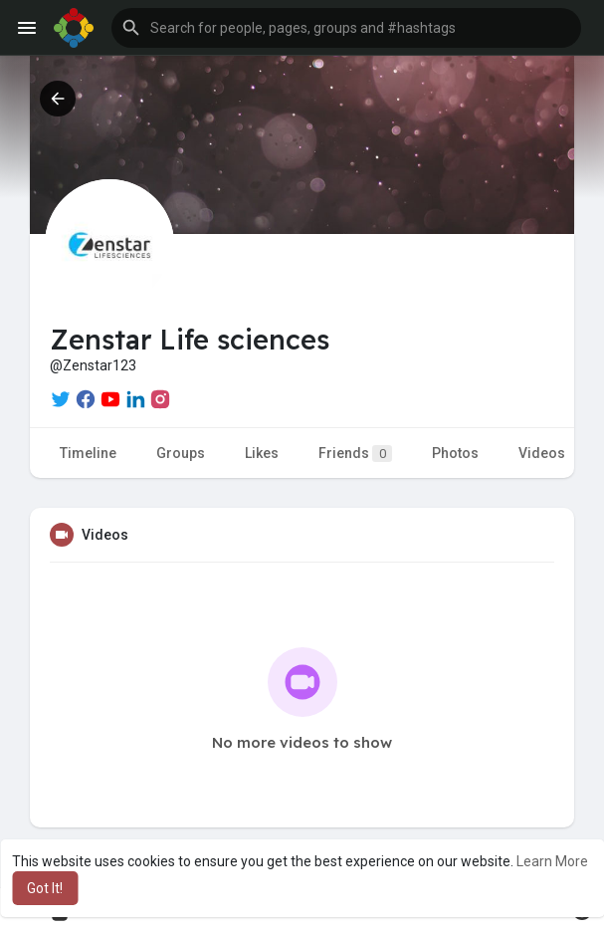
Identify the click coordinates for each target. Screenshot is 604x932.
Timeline (88, 453)
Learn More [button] (552, 861)
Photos (455, 453)
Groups (180, 453)
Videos (541, 453)
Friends (355, 453)
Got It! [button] (45, 888)
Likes (262, 453)
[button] (346, 28)
